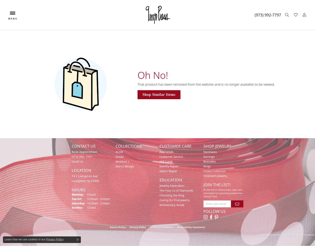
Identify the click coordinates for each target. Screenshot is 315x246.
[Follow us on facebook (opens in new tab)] (211, 217)
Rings (207, 166)
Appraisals (166, 152)
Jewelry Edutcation (171, 186)
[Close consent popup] (77, 239)
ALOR (119, 152)
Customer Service (171, 157)
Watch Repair (168, 171)
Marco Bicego (125, 166)
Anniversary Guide (171, 205)
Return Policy (118, 227)
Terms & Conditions (161, 227)
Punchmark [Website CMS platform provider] (164, 240)
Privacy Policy (138, 227)
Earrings (209, 157)
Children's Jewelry (215, 176)
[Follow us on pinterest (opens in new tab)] (216, 217)
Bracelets (209, 161)
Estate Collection (214, 171)
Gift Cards (166, 161)
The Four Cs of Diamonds (176, 190)
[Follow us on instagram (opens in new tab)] (205, 217)
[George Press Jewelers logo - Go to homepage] (157, 15)
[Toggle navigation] (12, 15)
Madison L (122, 161)
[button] (287, 15)
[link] (268, 15)
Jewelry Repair (169, 166)
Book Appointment (84, 152)
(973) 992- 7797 (82, 157)
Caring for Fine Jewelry (174, 200)
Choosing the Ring (171, 195)
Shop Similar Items (159, 95)
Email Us (77, 161)
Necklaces (210, 152)
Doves (120, 157)
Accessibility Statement (191, 227)
